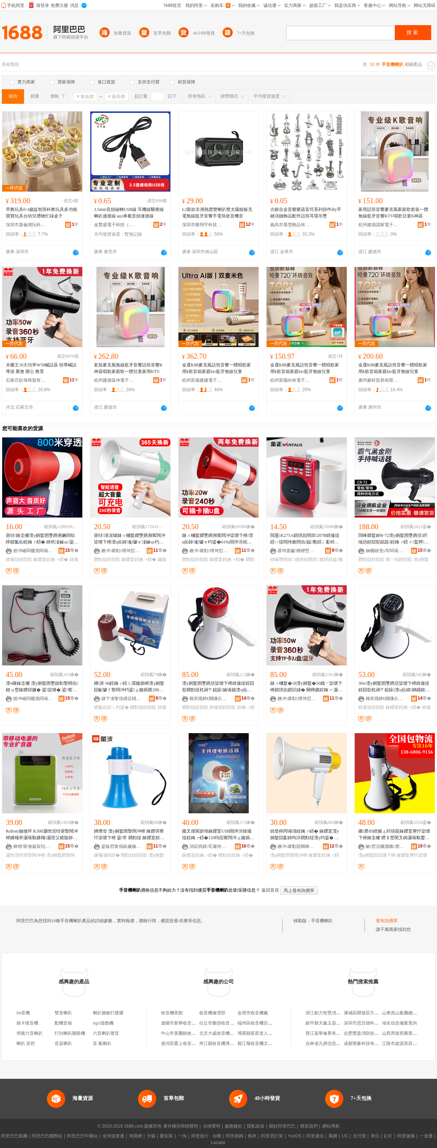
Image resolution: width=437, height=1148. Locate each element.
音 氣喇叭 (102, 1043)
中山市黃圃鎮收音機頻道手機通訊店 (196, 1033)
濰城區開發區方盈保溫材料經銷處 (376, 1012)
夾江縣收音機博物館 (219, 1043)
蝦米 (252, 1136)
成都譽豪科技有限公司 (365, 1043)
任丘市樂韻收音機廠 (219, 1023)
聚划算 (166, 1136)
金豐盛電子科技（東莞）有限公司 (114, 224)
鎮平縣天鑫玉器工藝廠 (327, 1023)
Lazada (218, 1142)
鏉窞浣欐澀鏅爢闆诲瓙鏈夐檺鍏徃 (386, 846)
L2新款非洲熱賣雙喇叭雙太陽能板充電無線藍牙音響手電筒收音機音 (217, 213)
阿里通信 (315, 1136)
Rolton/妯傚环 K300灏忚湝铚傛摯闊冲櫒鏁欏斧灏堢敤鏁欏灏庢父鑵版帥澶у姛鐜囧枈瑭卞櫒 (42, 835)
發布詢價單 (387, 920)
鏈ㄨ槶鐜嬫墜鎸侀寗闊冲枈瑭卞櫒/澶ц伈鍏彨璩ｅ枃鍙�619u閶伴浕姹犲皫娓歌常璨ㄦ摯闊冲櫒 (217, 539)
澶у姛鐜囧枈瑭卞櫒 (376, 855)
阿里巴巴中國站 (82, 1136)
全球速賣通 (113, 1136)
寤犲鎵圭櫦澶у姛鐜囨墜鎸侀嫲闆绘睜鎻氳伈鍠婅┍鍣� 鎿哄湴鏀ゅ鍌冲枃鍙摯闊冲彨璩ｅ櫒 (42, 539)
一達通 (426, 1136)
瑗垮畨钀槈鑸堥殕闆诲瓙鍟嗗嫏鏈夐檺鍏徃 (297, 550)
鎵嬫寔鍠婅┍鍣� (50, 559)
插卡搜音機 (27, 1023)
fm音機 (23, 1012)
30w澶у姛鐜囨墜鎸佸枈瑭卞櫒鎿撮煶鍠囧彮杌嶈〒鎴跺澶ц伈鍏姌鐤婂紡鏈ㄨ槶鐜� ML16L (393, 687)
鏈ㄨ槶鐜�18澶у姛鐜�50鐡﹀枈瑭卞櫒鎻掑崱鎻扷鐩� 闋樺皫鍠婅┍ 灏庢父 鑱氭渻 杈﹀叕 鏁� (306, 687)
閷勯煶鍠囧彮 (107, 559)
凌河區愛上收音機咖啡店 (185, 1043)
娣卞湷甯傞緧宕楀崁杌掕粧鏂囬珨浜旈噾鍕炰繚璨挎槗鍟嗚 (121, 698)
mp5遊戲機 (103, 1023)
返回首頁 (270, 890)
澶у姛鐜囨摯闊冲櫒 (288, 855)
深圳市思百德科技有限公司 (370, 1023)
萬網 (332, 1136)
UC (345, 1136)
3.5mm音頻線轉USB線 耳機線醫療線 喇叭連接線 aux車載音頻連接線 (129, 213)
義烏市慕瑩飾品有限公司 (290, 224)
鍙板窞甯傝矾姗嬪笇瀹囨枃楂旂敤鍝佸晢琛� (121, 846)
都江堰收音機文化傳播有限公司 (268, 1043)
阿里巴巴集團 (14, 1136)
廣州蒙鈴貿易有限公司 (378, 380)
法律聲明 (211, 1126)
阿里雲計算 (272, 1136)
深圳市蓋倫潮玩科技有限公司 (26, 224)
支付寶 (359, 1136)
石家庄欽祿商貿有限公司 (26, 380)
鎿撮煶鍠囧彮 (19, 559)
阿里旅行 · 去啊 (206, 1136)
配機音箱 (63, 1023)
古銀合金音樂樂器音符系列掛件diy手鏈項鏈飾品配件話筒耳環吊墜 (305, 213)
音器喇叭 (63, 1043)
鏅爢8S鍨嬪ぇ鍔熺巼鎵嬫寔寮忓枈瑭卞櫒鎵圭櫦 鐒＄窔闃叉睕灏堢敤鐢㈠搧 (394, 835)
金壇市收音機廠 (252, 1012)
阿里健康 (406, 1136)
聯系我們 (309, 1126)
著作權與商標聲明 (180, 1126)
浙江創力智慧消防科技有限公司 (336, 1012)
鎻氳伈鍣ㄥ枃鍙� (111, 707)
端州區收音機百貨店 (257, 1023)
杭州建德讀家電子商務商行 (378, 224)
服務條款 (233, 1126)
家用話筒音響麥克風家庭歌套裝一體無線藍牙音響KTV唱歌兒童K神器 (393, 213)
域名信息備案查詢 (399, 1023)
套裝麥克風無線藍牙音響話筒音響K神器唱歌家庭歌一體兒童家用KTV (128, 368)
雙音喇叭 (63, 1012)
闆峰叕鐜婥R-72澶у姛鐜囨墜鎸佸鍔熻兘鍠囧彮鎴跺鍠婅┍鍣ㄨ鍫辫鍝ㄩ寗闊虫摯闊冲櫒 (393, 539)
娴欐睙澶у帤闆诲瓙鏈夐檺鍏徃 (386, 550)
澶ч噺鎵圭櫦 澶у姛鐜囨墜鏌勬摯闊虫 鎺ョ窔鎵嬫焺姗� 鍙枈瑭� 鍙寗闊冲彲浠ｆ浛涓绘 (42, 687)
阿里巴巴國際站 (47, 1136)
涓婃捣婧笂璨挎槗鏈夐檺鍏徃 (209, 846)
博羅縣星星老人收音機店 (261, 1033)
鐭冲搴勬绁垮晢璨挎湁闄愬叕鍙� (121, 550)
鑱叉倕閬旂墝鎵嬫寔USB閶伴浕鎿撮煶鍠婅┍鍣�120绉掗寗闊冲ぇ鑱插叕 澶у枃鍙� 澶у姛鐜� (218, 835)
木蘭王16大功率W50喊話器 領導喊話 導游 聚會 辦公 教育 (41, 368)
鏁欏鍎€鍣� (107, 855)
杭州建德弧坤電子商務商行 (114, 380)
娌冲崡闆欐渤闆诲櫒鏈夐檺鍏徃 (33, 550)
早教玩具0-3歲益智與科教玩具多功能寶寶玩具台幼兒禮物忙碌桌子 (41, 213)
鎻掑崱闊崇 (306, 559)
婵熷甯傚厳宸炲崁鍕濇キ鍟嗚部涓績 (33, 846)
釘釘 (388, 1136)
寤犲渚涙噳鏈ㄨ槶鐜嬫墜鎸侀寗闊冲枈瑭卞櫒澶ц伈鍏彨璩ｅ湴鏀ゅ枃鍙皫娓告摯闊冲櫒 (129, 539)
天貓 (151, 1136)
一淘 (182, 1136)
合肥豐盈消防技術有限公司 (370, 1033)
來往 (375, 1136)
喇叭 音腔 (25, 1043)
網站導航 (331, 1126)
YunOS (295, 1136)
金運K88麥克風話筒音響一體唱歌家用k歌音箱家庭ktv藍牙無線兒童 (216, 368)
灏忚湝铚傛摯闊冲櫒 (25, 855)
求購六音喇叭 (29, 1033)
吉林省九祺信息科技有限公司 (334, 1043)
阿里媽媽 (234, 1136)
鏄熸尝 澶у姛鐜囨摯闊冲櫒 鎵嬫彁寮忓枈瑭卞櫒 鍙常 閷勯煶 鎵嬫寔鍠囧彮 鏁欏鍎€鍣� (129, 835)
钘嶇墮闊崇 (282, 559)
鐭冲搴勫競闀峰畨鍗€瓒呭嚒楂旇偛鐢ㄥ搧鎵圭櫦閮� (297, 846)
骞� (72, 550)
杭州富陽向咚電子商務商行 (290, 380)
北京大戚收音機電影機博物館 (227, 1033)
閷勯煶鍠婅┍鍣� (235, 855)
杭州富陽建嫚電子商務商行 (202, 380)
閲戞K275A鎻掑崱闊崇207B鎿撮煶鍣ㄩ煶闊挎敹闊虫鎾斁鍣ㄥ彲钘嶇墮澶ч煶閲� (304, 539)
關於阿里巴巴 (282, 1126)
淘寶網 (135, 1136)
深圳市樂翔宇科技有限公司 (202, 224)
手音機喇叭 (322, 920)
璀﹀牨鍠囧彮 (399, 559)
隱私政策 (255, 1126)
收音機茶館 (172, 1012)
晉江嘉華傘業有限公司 (327, 1033)
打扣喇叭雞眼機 (70, 1033)
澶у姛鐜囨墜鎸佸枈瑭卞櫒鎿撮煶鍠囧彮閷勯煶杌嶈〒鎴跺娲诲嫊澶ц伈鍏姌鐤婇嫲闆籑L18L (218, 687)
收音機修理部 (212, 1012)
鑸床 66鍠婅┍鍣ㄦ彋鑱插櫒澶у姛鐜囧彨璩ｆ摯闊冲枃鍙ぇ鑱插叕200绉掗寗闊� (129, 687)
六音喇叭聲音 (106, 1033)
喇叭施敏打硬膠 (108, 1012)
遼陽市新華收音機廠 (180, 1023)
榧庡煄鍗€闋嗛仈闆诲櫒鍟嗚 (209, 698)
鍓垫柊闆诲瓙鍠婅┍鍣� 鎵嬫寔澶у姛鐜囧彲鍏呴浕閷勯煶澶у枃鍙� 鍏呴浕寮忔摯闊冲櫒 (304, 835)
